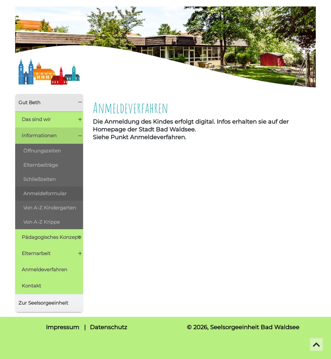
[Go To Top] (316, 344)
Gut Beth (29, 102)
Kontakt (31, 286)
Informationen (39, 135)
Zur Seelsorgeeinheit (43, 303)
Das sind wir (36, 119)
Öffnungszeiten (42, 151)
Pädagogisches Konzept (51, 237)
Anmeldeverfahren (44, 269)
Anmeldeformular (45, 193)
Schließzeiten (39, 179)
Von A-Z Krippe (41, 222)
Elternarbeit (36, 253)
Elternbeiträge (40, 165)
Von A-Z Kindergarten (49, 208)
